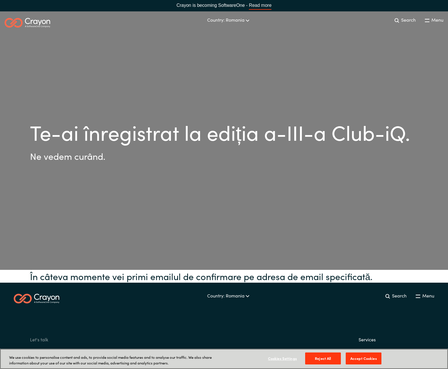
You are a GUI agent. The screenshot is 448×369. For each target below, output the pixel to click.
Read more (260, 5)
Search (405, 20)
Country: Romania (228, 20)
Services (367, 339)
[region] (224, 359)
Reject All (323, 358)
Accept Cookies (363, 358)
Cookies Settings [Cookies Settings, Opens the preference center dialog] (282, 358)
